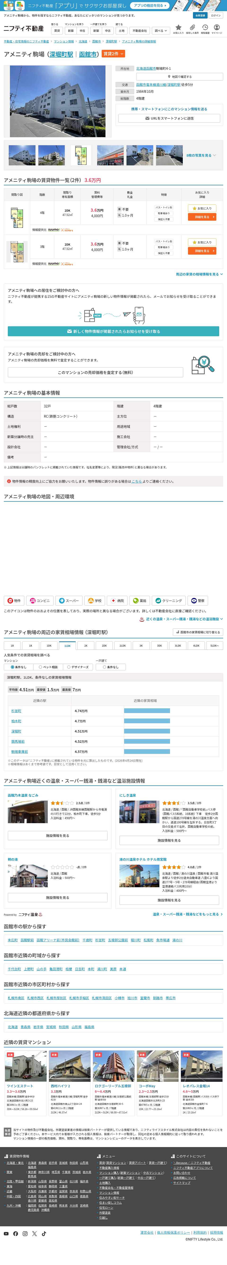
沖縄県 (45, 1210)
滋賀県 (63, 1191)
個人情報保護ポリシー (173, 1232)
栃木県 (87, 1172)
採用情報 (216, 1232)
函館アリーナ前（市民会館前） (58, 940)
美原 (113, 968)
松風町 (148, 940)
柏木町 (16, 721)
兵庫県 (42, 1191)
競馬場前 (18, 741)
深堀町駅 (61, 54)
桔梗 (68, 968)
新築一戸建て (126, 1178)
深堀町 (16, 731)
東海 (9, 1186)
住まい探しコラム (110, 1202)
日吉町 (80, 968)
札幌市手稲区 (79, 997)
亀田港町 (56, 968)
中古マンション (153, 1173)
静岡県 (53, 1186)
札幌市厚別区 (56, 997)
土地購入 (105, 1183)
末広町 (13, 940)
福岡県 (32, 1205)
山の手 (42, 968)
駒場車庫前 (19, 751)
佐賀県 (42, 1205)
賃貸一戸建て (157, 1163)
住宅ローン (106, 1207)
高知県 (53, 1200)
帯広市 (171, 997)
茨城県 (76, 1172)
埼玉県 (56, 1172)
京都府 (53, 1191)
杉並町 (16, 710)
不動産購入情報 (109, 1168)
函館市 (88, 54)
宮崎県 (84, 1205)
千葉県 (66, 1172)
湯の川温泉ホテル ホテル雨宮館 (142, 859)
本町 (91, 968)
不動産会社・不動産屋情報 (116, 1188)
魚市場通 (163, 940)
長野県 (53, 1181)
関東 (9, 1172)
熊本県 (63, 1205)
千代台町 (14, 968)
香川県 (32, 1200)
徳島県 (84, 1196)
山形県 (77, 1026)
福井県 (84, 1181)
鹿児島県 (33, 1210)
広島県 (32, 1196)
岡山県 (42, 1196)
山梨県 (42, 1181)
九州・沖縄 (14, 1205)
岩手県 (38, 1026)
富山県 (63, 1181)
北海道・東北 (15, 1163)
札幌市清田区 (102, 997)
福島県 (89, 1026)
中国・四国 (14, 1196)
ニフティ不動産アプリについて (193, 1168)
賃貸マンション (116, 1163)
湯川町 (102, 968)
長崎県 (53, 1205)
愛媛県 (42, 1200)
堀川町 (136, 940)
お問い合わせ (181, 1173)
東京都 (32, 1172)
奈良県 (74, 1191)
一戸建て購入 (107, 1178)
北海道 (141, 68)
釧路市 (158, 997)
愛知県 (32, 1186)
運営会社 (147, 1232)
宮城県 (51, 1026)
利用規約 (200, 1232)
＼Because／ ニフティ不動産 (191, 1163)
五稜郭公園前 (118, 940)
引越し (103, 1217)
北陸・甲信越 (15, 1181)
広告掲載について (184, 1178)
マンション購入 (109, 1173)
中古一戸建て (146, 1178)
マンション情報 (109, 1192)
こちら (136, 481)
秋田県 (64, 1026)
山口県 (74, 1196)
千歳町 (87, 940)
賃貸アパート (137, 1163)
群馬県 (32, 1176)
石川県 (74, 1181)
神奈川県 (44, 1172)
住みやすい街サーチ (112, 1197)
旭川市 (132, 997)
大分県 (74, 1205)
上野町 (29, 968)
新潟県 (32, 1181)
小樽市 (120, 997)
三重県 (63, 1186)
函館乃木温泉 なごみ (23, 795)
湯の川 (177, 940)
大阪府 (32, 1191)
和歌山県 (85, 1191)
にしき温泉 (127, 795)
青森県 (26, 1026)
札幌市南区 (16, 997)
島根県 (63, 1196)
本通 (122, 968)
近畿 (9, 1191)
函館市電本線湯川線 (151, 84)
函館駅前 (27, 940)
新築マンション (130, 1173)
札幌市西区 (35, 997)
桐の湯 (13, 859)
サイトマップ (181, 1183)
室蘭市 (145, 997)
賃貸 (102, 1163)
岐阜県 (42, 1186)
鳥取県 (53, 1196)
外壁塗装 (105, 1212)
